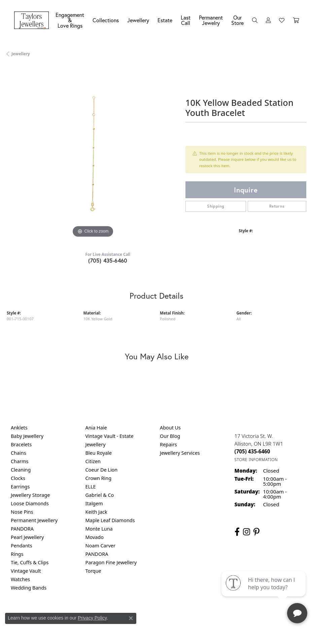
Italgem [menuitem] (94, 503)
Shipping (215, 206)
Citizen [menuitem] (93, 461)
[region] (93, 153)
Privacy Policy (92, 618)
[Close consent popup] (131, 618)
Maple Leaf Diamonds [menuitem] (110, 520)
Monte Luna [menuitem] (99, 529)
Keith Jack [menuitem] (96, 512)
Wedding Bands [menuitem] (28, 588)
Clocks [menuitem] (18, 478)
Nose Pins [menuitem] (22, 512)
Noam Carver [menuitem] (100, 545)
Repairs (168, 444)
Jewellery (138, 20)
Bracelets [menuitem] (21, 444)
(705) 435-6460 (108, 260)
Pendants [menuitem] (21, 545)
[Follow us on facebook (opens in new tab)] (237, 532)
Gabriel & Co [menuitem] (99, 495)
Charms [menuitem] (19, 461)
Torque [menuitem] (93, 571)
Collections (106, 20)
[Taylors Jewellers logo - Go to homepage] (33, 20)
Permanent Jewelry (211, 20)
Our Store (237, 20)
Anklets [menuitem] (19, 427)
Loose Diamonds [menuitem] (30, 503)
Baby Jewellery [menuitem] (27, 436)
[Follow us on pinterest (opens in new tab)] (256, 532)
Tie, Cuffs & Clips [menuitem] (30, 562)
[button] (254, 20)
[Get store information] (256, 459)
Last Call (185, 20)
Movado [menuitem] (94, 537)
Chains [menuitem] (18, 453)
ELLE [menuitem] (90, 486)
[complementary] (264, 592)
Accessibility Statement (213, 616)
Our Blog (170, 436)
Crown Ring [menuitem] (98, 478)
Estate (165, 20)
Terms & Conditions (163, 616)
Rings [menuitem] (17, 554)
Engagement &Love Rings (70, 20)
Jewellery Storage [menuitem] (30, 495)
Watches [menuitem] (20, 579)
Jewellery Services (180, 453)
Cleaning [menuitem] (21, 470)
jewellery (20, 54)
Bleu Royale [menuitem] (98, 453)
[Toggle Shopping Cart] (296, 20)
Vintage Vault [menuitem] (26, 571)
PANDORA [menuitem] (22, 529)
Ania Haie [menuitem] (96, 427)
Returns (277, 206)
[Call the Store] (252, 451)
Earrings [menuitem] (20, 486)
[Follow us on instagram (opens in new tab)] (246, 532)
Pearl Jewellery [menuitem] (27, 537)
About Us (170, 427)
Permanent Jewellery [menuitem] (34, 520)
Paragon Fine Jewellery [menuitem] (111, 562)
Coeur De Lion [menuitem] (101, 470)
